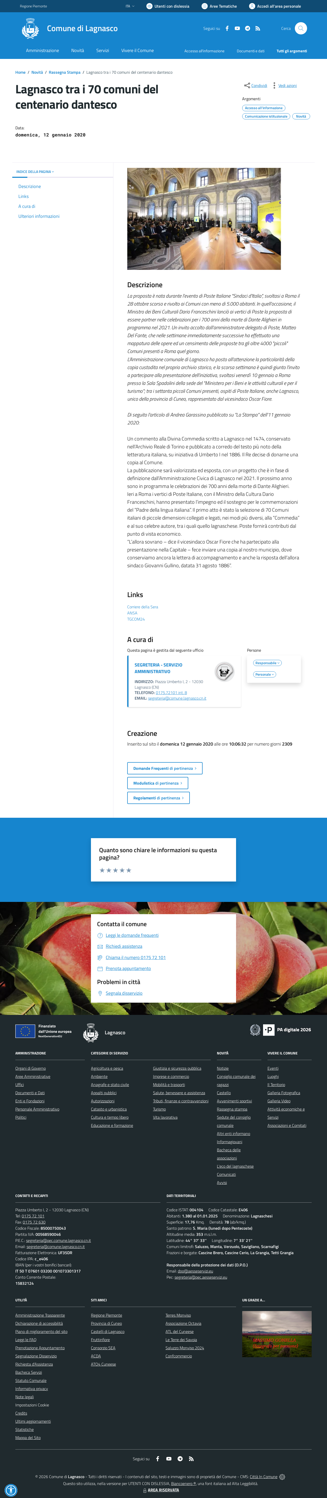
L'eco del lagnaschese (235, 1166)
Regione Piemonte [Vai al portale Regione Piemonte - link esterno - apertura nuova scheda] (33, 6)
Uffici (19, 1084)
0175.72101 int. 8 (171, 692)
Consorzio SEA (103, 1348)
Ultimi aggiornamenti (33, 1421)
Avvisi (222, 1182)
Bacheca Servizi (28, 1372)
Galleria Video (278, 1101)
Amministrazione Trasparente (40, 1315)
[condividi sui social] (255, 85)
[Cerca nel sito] (301, 28)
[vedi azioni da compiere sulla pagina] (283, 85)
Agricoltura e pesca (107, 1068)
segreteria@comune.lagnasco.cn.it (177, 698)
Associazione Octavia (183, 1323)
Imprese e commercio (171, 1076)
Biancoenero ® (183, 1483)
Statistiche (24, 1429)
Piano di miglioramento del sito (41, 1331)
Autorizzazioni (102, 1101)
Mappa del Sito (28, 1437)
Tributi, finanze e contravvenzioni (180, 1101)
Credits (21, 1413)
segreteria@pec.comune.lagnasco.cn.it (58, 1240)
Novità (37, 72)
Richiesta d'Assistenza (34, 1364)
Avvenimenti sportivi (234, 1101)
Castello (224, 1093)
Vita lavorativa (165, 1117)
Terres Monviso (178, 1315)
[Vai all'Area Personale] (275, 6)
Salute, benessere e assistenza (179, 1093)
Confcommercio (179, 1356)
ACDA (96, 1356)
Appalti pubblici (103, 1093)
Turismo (159, 1109)
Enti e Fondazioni (29, 1101)
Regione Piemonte (106, 1315)
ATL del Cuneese (180, 1331)
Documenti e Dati (30, 1093)
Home (20, 72)
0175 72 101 (33, 1216)
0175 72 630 (34, 1222)
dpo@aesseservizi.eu (195, 1271)
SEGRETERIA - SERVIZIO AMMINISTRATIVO (158, 668)
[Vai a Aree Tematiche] (219, 6)
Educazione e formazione (112, 1125)
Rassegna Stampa (64, 72)
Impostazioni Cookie (32, 1405)
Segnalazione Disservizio (36, 1356)
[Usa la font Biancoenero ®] (167, 6)
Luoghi (273, 1076)
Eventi (272, 1068)
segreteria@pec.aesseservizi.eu (200, 1277)
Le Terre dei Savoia (181, 1340)
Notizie (223, 1068)
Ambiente (99, 1076)
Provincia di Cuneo (106, 1323)
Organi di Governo (30, 1068)
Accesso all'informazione (204, 51)
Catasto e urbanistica (109, 1109)
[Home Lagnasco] (69, 28)
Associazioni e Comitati (286, 1125)
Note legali (24, 1397)
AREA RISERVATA (160, 1490)
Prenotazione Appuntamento (40, 1348)
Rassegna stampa (232, 1109)
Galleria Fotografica (283, 1093)
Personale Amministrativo (37, 1109)
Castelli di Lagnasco (107, 1331)
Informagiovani (229, 1142)
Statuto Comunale (30, 1380)
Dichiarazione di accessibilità (39, 1323)
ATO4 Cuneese (103, 1364)
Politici (20, 1117)
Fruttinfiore (100, 1340)
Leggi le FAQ (26, 1340)
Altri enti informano (233, 1133)
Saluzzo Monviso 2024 (185, 1348)
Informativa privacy (31, 1389)
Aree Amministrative (32, 1076)
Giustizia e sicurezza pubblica (177, 1068)
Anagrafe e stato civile (110, 1084)
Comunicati (226, 1174)
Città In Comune (263, 1477)
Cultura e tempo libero (110, 1117)
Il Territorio (276, 1084)
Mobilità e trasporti (169, 1084)
